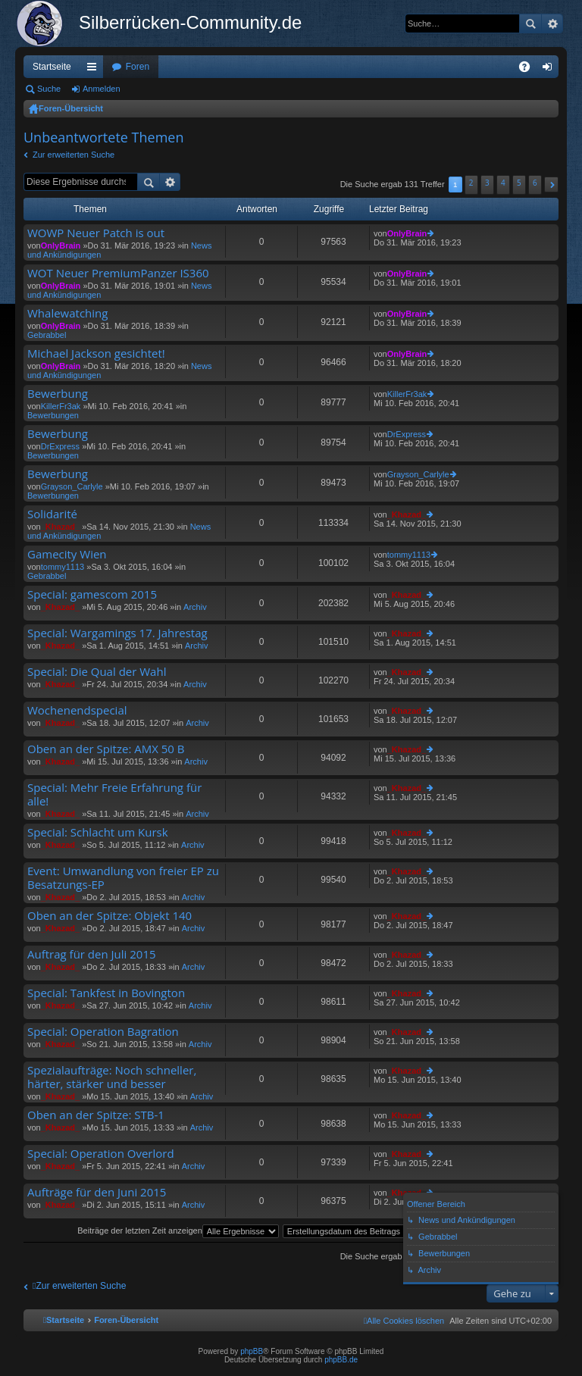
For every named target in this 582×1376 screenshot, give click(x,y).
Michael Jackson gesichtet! (96, 353)
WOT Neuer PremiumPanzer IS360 (118, 273)
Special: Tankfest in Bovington (106, 993)
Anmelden (101, 88)
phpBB (251, 1351)
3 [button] (487, 182)
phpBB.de (341, 1360)
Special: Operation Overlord (100, 1153)
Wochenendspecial (77, 710)
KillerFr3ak (61, 406)
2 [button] (471, 182)
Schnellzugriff (94, 69)
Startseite (52, 66)
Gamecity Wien (67, 554)
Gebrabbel (46, 334)
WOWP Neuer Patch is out (95, 233)
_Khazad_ (60, 526)
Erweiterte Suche (552, 23)
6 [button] (535, 182)
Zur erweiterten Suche (73, 154)
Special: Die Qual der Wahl (96, 672)
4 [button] (503, 182)
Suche (530, 23)
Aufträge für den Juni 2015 (96, 1192)
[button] (551, 184)
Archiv (195, 606)
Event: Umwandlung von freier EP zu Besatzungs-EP (123, 878)
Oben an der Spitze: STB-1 (95, 1115)
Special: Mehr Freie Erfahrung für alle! (114, 794)
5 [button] (519, 182)
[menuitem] (404, 1320)
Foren (137, 66)
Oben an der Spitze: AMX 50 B (106, 749)
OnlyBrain (61, 245)
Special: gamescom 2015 (92, 594)
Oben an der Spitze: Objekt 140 (109, 915)
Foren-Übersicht (71, 108)
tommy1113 (62, 566)
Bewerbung (57, 393)
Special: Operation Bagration (103, 1031)
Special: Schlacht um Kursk (97, 832)
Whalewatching (67, 313)
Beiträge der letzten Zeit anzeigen (178, 1230)
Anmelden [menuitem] (551, 69)
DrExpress (60, 446)
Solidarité (52, 514)
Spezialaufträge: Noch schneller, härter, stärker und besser (111, 1077)
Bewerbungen (53, 415)
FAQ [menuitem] (529, 69)
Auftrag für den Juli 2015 (91, 954)
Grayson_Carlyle (72, 486)
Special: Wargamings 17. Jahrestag (117, 633)
